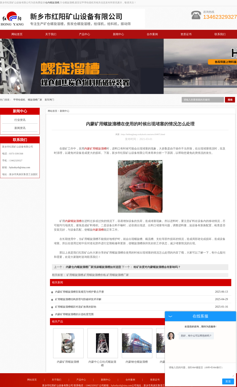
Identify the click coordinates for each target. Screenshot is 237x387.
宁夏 (139, 382)
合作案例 (152, 34)
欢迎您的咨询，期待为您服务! (200, 326)
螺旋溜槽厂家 (35, 91)
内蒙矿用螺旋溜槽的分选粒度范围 (74, 305)
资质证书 (186, 34)
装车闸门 (49, 91)
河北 (134, 382)
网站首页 (17, 34)
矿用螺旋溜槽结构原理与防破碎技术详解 (78, 290)
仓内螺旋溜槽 (52, 2)
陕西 (113, 382)
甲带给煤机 (19, 91)
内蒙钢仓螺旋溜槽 (137, 353)
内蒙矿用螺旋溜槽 (68, 353)
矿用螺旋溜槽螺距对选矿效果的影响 (75, 298)
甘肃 (118, 382)
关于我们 (50, 34)
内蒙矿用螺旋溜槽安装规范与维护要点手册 (79, 283)
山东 (145, 382)
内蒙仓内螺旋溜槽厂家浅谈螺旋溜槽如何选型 (93, 258)
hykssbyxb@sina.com (19, 159)
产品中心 (84, 34)
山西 (107, 382)
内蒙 (129, 382)
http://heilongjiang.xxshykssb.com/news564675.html (143, 126)
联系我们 (220, 34)
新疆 (123, 382)
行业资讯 (19, 111)
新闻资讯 (19, 119)
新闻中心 (118, 34)
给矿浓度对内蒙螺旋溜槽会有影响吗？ (157, 258)
